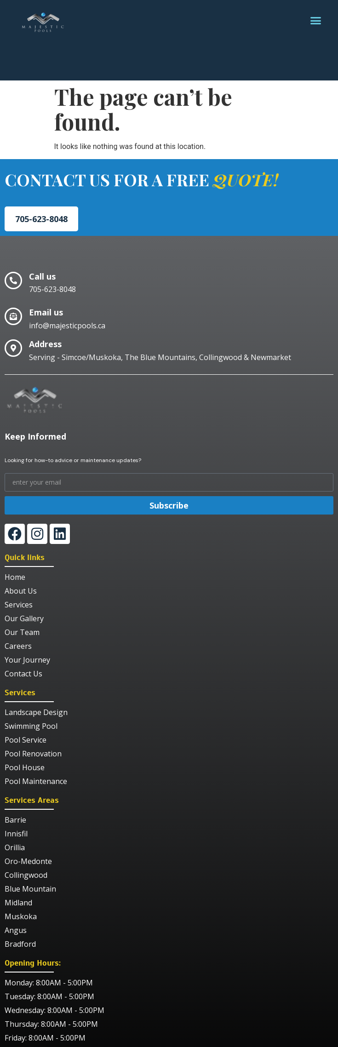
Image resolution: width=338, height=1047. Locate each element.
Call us (42, 276)
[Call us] (13, 280)
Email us (46, 312)
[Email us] (13, 316)
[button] (316, 20)
